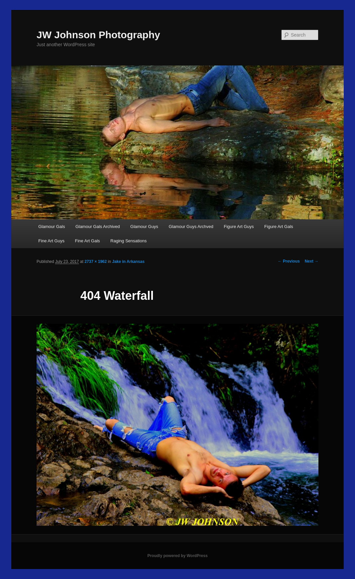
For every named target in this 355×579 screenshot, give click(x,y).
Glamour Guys (144, 226)
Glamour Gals (51, 226)
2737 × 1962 (95, 261)
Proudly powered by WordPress (177, 555)
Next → (311, 261)
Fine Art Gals (87, 240)
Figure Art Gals (278, 226)
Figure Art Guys (239, 226)
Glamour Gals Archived (97, 226)
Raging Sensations (128, 240)
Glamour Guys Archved (191, 226)
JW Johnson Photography (98, 34)
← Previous (289, 261)
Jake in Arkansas (128, 261)
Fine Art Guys (51, 240)
